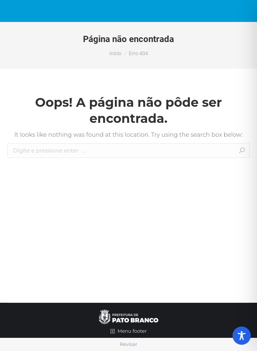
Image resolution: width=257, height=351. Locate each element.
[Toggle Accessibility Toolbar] (242, 336)
